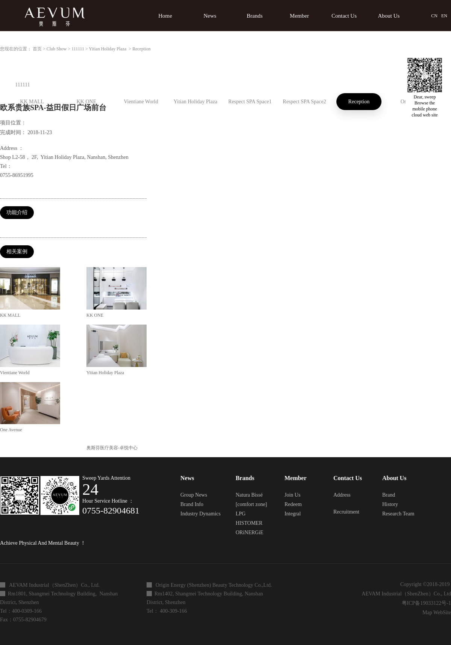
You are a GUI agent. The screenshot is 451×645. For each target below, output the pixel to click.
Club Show (57, 48)
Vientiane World (14, 372)
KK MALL (10, 315)
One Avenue (11, 429)
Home (165, 16)
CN (434, 15)
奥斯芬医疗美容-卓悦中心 (112, 447)
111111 (77, 48)
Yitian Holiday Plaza (108, 48)
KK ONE (94, 315)
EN (444, 15)
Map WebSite (435, 612)
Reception (141, 48)
